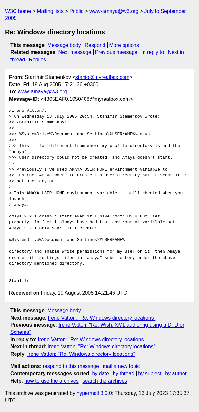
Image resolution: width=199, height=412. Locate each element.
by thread (123, 373)
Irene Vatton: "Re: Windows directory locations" (102, 318)
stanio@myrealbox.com (102, 77)
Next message (74, 52)
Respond (95, 45)
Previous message (116, 52)
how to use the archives (52, 381)
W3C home (18, 11)
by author (176, 373)
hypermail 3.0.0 (94, 393)
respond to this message (71, 366)
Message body (64, 45)
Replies (37, 59)
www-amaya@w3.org (113, 11)
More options (124, 45)
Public (76, 11)
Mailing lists (50, 11)
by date (100, 373)
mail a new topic (121, 366)
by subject (149, 373)
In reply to (152, 52)
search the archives (105, 381)
